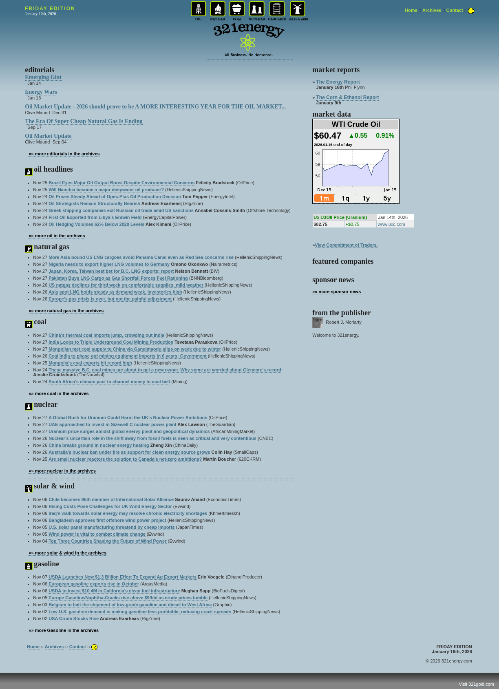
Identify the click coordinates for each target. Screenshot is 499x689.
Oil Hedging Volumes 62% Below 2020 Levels (96, 224)
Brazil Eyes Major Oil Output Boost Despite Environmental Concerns (121, 182)
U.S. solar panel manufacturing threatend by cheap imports (111, 527)
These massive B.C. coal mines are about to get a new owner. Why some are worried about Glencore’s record (165, 369)
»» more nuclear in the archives (62, 470)
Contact (454, 10)
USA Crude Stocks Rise (74, 618)
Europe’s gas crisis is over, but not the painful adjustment (110, 298)
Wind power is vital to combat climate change (97, 534)
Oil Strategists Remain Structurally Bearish (94, 203)
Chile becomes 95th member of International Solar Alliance (111, 499)
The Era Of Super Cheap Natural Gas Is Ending (83, 121)
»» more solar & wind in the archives (67, 552)
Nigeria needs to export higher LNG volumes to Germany (109, 264)
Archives (431, 10)
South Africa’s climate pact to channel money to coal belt (109, 381)
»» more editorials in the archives (64, 153)
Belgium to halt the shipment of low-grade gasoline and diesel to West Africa (130, 604)
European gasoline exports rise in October (94, 583)
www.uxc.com (391, 224)
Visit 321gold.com (476, 684)
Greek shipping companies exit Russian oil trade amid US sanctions (121, 210)
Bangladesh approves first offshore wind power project (107, 520)
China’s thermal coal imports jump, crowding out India (106, 335)
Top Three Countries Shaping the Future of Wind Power (107, 541)
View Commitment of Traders (345, 245)
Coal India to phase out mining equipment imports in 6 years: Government (128, 355)
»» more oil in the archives (57, 235)
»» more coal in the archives (58, 393)
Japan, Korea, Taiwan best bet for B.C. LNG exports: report (111, 271)
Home (411, 10)
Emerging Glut (43, 77)
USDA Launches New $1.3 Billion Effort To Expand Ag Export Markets (123, 576)
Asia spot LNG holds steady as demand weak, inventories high (115, 291)
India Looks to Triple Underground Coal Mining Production (111, 342)
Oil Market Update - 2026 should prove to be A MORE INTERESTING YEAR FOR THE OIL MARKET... (155, 107)
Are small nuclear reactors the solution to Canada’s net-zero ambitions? (125, 459)
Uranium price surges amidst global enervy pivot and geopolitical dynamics (129, 431)
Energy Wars (41, 92)
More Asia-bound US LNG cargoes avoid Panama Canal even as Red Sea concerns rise (141, 257)
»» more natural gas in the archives (66, 310)
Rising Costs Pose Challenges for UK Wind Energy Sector (110, 506)
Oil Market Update (48, 136)
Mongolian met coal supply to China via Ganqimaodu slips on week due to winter (135, 349)
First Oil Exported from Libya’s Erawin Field (95, 217)
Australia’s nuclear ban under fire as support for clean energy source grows (129, 452)
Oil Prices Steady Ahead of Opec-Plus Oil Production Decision (115, 196)
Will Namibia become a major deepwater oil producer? (106, 189)
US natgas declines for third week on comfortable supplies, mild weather (126, 285)
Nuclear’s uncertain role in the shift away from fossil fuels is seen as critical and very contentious (152, 438)
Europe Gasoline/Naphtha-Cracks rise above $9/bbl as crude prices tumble (128, 597)
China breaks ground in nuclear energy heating (99, 445)
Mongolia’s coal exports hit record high (90, 362)
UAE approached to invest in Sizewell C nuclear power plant (113, 424)
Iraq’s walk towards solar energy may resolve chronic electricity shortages (128, 513)
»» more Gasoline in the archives (64, 630)
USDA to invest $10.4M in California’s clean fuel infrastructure (114, 590)
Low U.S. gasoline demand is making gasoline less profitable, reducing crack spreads (140, 611)
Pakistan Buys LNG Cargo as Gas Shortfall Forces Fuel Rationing (118, 278)
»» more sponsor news (336, 291)
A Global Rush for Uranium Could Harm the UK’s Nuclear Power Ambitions (128, 417)
